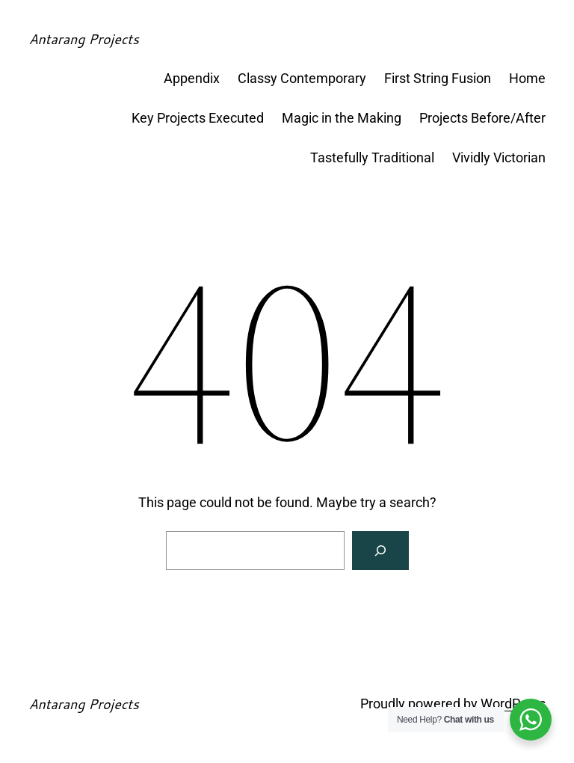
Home (527, 78)
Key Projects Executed (198, 118)
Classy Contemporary (302, 78)
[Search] (380, 550)
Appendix (192, 78)
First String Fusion (437, 78)
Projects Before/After (482, 118)
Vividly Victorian (499, 157)
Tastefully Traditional (372, 157)
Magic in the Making (341, 118)
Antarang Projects (83, 39)
